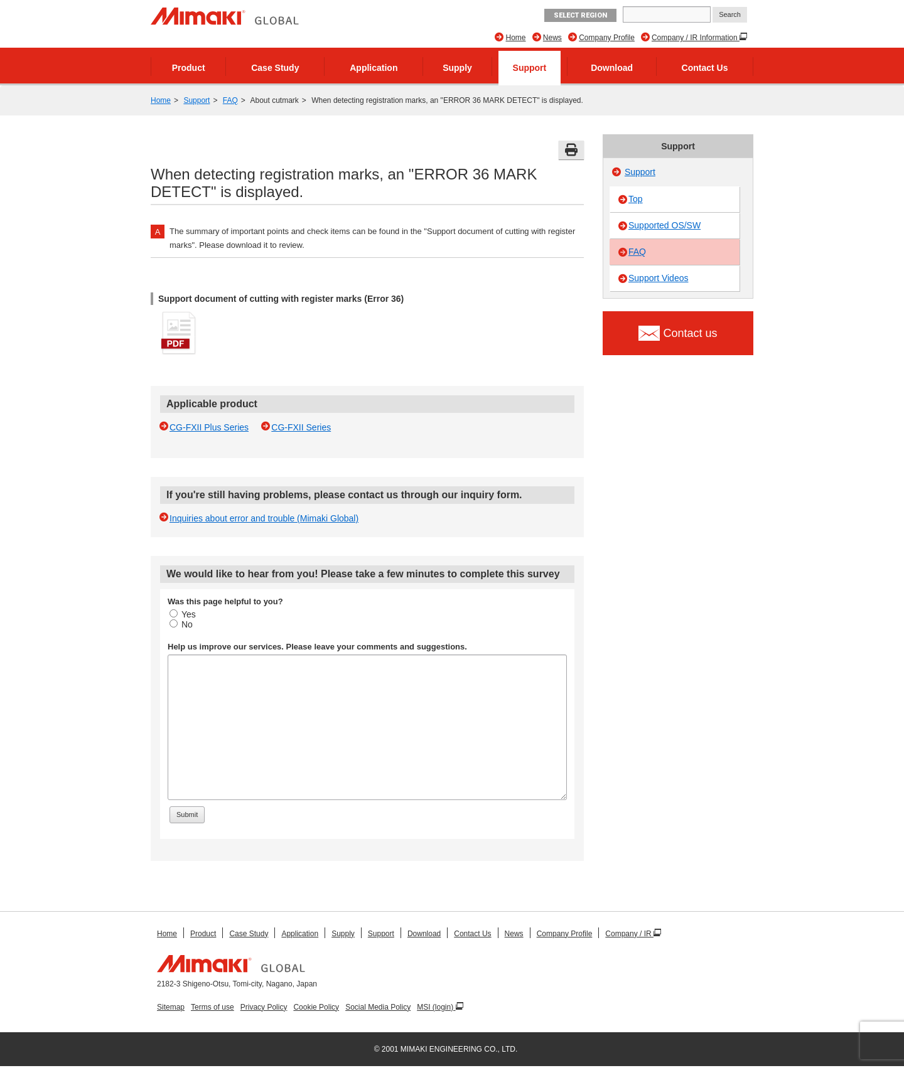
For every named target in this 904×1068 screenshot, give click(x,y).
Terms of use (212, 1007)
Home (515, 37)
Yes (183, 614)
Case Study (275, 68)
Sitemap (171, 1007)
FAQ (230, 100)
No (181, 624)
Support (530, 68)
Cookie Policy (316, 1007)
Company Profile (607, 37)
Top (635, 199)
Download (612, 68)
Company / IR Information (696, 37)
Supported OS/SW (664, 225)
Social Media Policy (378, 1007)
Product (188, 68)
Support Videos (658, 278)
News (552, 37)
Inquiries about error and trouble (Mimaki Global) (264, 518)
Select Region (580, 15)
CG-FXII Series (301, 427)
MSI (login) (436, 1007)
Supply (457, 68)
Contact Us (705, 68)
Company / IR (629, 933)
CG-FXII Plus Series (209, 427)
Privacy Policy (264, 1007)
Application (373, 68)
